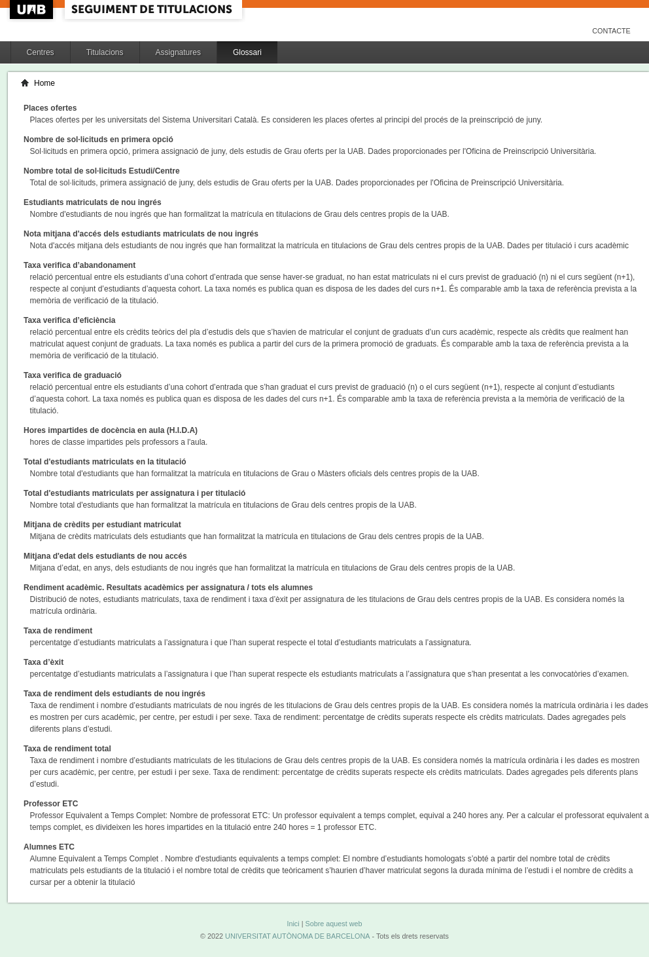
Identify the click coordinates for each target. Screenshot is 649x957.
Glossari (247, 52)
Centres (40, 52)
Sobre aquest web (333, 924)
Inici (293, 924)
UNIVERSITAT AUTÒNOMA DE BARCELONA (297, 936)
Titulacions (105, 52)
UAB (32, 9)
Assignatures (178, 52)
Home (44, 83)
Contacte (611, 31)
